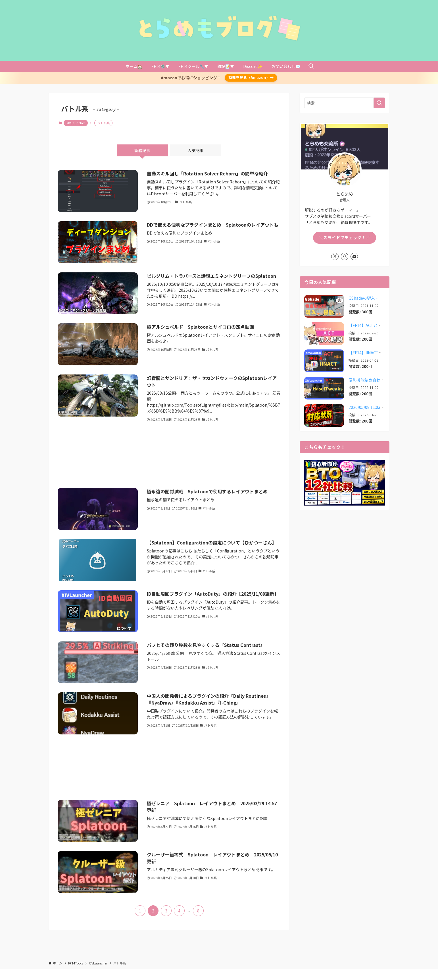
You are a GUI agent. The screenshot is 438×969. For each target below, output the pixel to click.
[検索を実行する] (379, 103)
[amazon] (344, 256)
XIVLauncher (75, 123)
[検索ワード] (344, 103)
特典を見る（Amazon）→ (251, 77)
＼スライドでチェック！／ (344, 237)
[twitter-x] (335, 256)
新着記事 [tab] (142, 150)
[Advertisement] (169, 455)
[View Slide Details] (344, 483)
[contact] (354, 256)
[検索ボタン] (311, 66)
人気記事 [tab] (196, 150)
